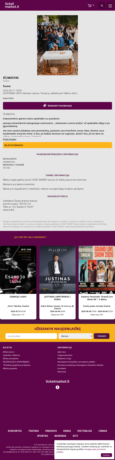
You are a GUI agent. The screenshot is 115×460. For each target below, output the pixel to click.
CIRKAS (103, 431)
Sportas (42, 435)
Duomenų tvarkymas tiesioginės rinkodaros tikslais (80, 365)
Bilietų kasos (8, 351)
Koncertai (15, 431)
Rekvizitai (62, 371)
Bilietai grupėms (10, 368)
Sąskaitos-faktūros (11, 355)
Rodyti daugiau (9, 139)
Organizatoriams (65, 355)
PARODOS (51, 431)
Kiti (75, 435)
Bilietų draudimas (11, 358)
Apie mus (62, 351)
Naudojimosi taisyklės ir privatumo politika (76, 361)
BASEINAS (60, 435)
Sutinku (106, 455)
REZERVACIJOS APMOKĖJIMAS (16, 361)
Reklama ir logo (64, 358)
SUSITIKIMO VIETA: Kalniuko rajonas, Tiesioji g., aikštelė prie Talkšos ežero (40, 93)
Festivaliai (84, 431)
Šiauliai (7, 86)
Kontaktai (62, 368)
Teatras (6, 80)
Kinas (67, 431)
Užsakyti (102, 336)
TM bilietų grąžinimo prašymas (16, 365)
